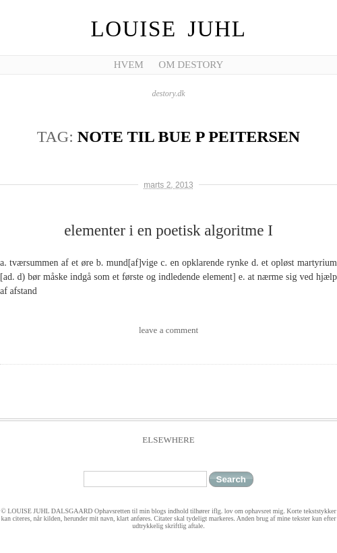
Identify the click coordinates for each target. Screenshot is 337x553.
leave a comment (168, 330)
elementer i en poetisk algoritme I (168, 230)
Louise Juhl (169, 29)
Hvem (129, 64)
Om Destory (190, 64)
